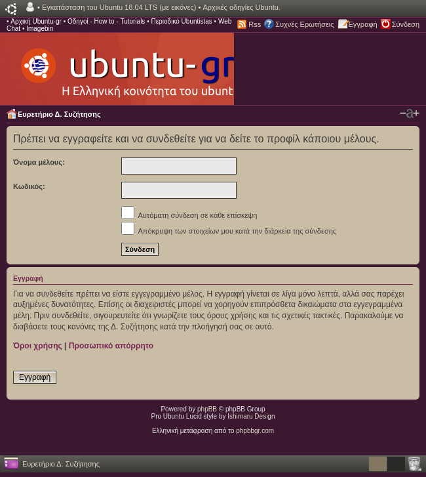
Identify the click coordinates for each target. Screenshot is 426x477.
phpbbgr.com (255, 430)
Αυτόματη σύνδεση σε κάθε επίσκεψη (189, 215)
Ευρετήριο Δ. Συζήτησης (59, 114)
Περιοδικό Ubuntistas (181, 21)
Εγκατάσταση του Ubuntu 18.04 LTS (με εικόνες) (119, 7)
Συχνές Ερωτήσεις (304, 24)
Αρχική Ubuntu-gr (36, 21)
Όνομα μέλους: (39, 162)
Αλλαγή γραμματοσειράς (409, 113)
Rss (254, 24)
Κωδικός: (29, 186)
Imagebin (39, 28)
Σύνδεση (405, 24)
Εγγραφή (363, 24)
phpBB (207, 409)
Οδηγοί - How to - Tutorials (106, 21)
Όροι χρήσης (37, 345)
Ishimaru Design (251, 416)
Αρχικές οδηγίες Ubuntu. (242, 7)
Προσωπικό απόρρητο (111, 345)
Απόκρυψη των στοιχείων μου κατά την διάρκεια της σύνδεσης (228, 231)
